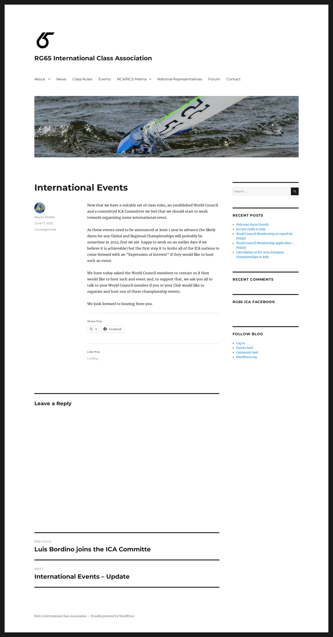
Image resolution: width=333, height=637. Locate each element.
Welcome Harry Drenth (252, 224)
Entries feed (244, 348)
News (61, 79)
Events (104, 79)
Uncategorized (45, 229)
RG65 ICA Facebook (254, 302)
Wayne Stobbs (44, 217)
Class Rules (82, 79)
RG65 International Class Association (93, 58)
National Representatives (179, 79)
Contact (233, 79)
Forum (214, 79)
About (39, 79)
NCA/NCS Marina (131, 79)
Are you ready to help (250, 229)
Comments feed (247, 352)
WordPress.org (246, 357)
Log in (240, 343)
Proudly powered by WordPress (112, 616)
